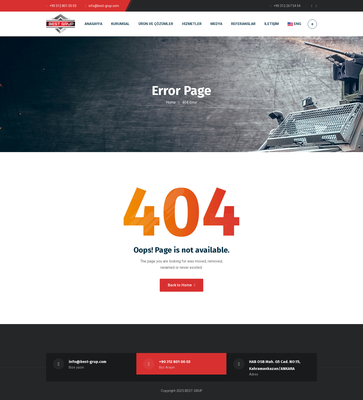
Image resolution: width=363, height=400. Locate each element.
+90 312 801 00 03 (174, 361)
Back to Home (181, 285)
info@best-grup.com (87, 361)
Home (171, 102)
